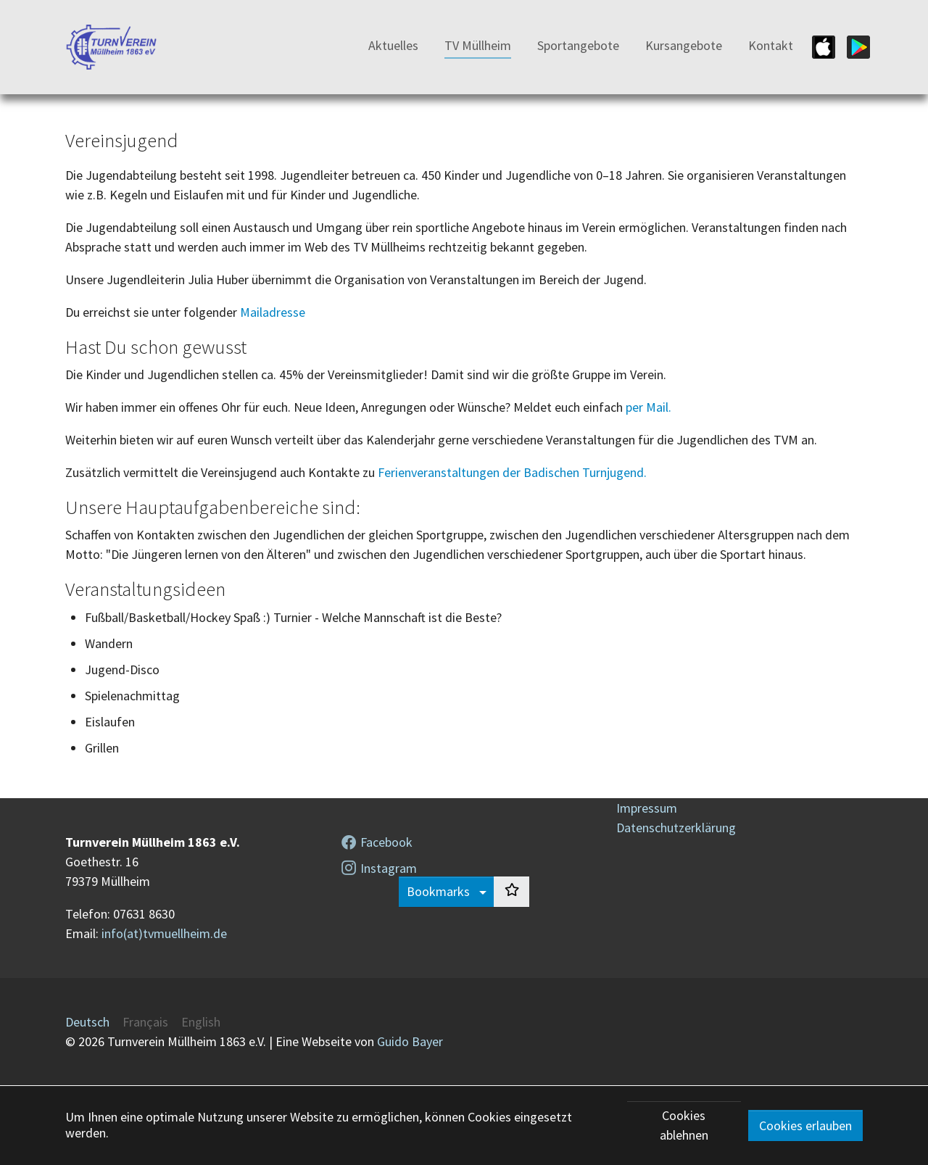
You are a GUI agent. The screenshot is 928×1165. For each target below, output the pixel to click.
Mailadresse (272, 312)
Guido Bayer (410, 1041)
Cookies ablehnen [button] (684, 1125)
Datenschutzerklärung (676, 827)
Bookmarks (440, 891)
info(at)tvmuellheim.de (164, 933)
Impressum (646, 808)
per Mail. (648, 407)
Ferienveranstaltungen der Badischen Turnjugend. (512, 472)
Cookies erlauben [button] (805, 1125)
